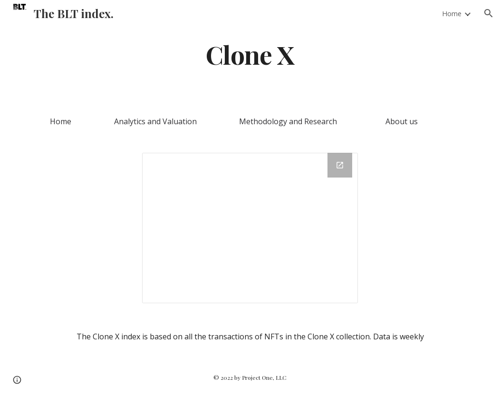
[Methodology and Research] (288, 121)
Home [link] (452, 13)
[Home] (61, 121)
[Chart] (250, 228)
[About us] (401, 121)
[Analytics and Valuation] (155, 121)
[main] (249, 54)
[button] (488, 13)
